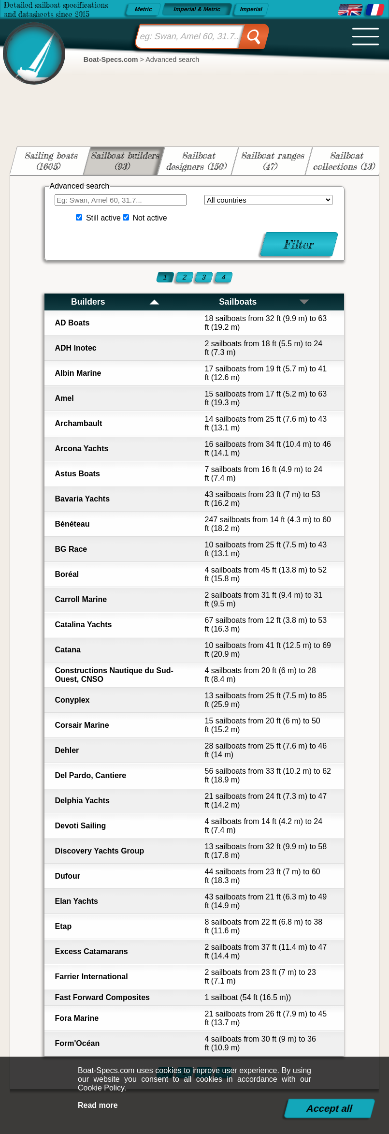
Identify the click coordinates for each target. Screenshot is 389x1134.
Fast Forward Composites (102, 997)
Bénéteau (72, 524)
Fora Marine (77, 1018)
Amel (64, 398)
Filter (299, 244)
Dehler (67, 750)
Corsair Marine (82, 725)
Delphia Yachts (82, 800)
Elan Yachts (76, 901)
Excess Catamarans (91, 951)
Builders (115, 302)
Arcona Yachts (81, 448)
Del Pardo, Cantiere (90, 775)
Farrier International (91, 976)
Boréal (67, 574)
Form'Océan (77, 1043)
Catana (67, 650)
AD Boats (72, 323)
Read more (98, 1105)
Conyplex (72, 700)
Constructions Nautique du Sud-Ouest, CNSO (114, 674)
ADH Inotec (75, 348)
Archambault (78, 423)
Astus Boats (77, 474)
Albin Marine (78, 373)
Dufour (67, 876)
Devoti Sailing (80, 826)
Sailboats (264, 302)
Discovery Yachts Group (99, 851)
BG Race (71, 549)
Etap (63, 926)
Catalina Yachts (83, 624)
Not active (149, 218)
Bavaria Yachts (82, 499)
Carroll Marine (81, 599)
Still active (103, 218)
